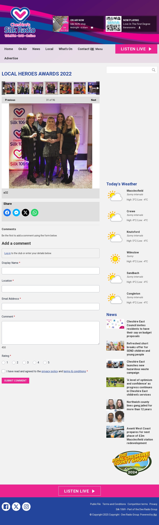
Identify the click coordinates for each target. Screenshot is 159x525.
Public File (95, 504)
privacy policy (50, 371)
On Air (22, 49)
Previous (8, 99)
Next (92, 99)
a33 (80, 88)
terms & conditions (75, 371)
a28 (9, 88)
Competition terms (138, 504)
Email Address (11, 298)
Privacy (153, 504)
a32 (51, 88)
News (36, 49)
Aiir (155, 514)
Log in (7, 253)
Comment (8, 316)
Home (8, 49)
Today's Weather (121, 184)
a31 (66, 88)
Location (8, 280)
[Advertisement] (131, 126)
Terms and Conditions (114, 504)
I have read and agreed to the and (47, 371)
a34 (94, 88)
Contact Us (85, 49)
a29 (23, 88)
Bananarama (129, 27)
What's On (65, 49)
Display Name (11, 262)
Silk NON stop (78, 24)
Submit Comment (15, 380)
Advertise (11, 58)
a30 (37, 88)
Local (49, 49)
